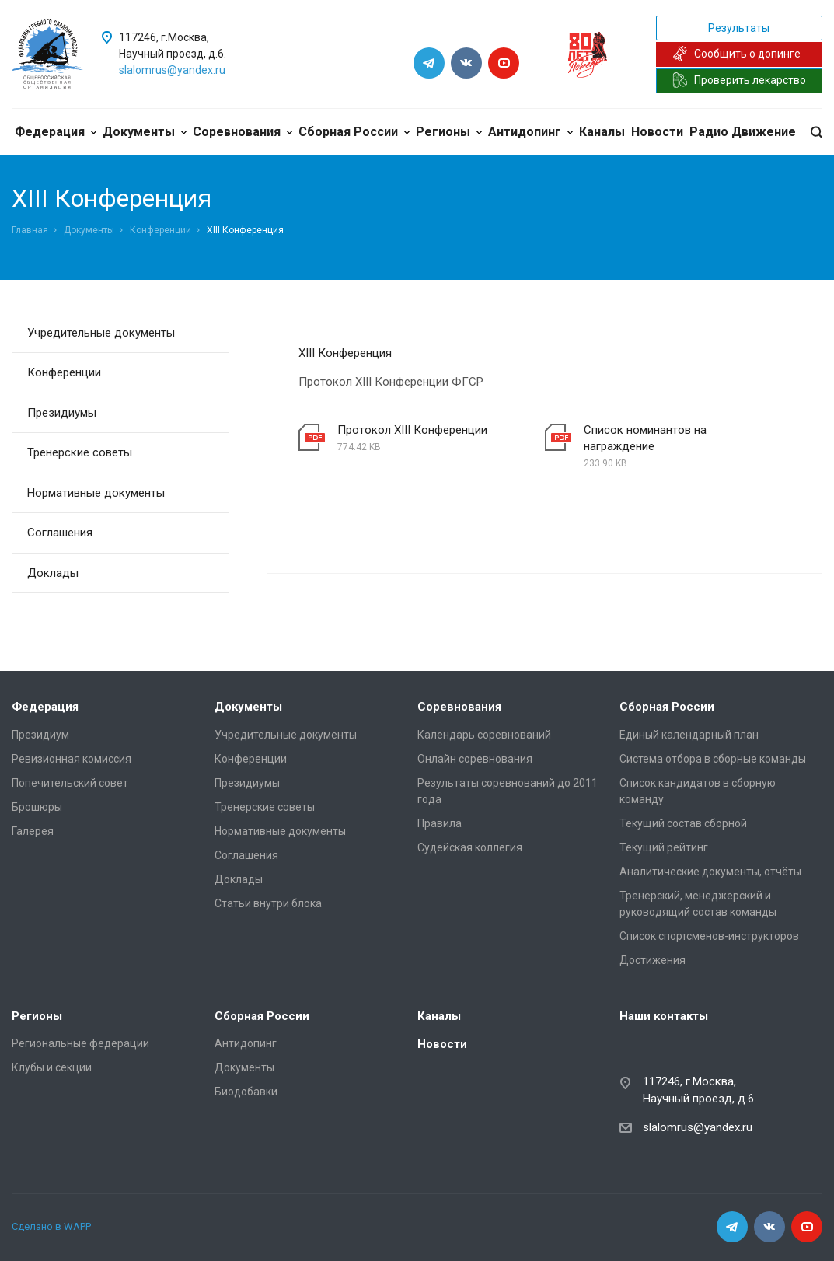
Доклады (53, 573)
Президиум (40, 734)
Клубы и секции (52, 1067)
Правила (439, 823)
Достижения (652, 960)
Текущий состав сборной (683, 823)
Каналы (602, 131)
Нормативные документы (96, 493)
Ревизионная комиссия (71, 759)
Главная (30, 230)
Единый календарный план (689, 734)
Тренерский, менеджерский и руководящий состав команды (697, 903)
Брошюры (37, 807)
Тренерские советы (79, 452)
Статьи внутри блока (268, 903)
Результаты (738, 28)
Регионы (449, 131)
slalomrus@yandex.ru (172, 70)
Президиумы (61, 413)
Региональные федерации (80, 1043)
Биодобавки (246, 1091)
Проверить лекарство (739, 80)
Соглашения (59, 533)
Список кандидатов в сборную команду (697, 791)
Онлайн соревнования (474, 759)
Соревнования (242, 131)
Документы (145, 131)
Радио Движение (742, 131)
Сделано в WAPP (51, 1226)
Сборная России (354, 131)
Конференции (160, 230)
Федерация (55, 131)
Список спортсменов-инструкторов (709, 936)
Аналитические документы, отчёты (710, 871)
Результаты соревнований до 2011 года (507, 791)
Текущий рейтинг (663, 847)
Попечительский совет (70, 783)
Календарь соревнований (484, 734)
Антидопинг (530, 131)
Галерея (33, 831)
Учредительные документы (101, 333)
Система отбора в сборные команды (712, 759)
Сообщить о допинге (736, 53)
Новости (657, 131)
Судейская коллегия (469, 847)
